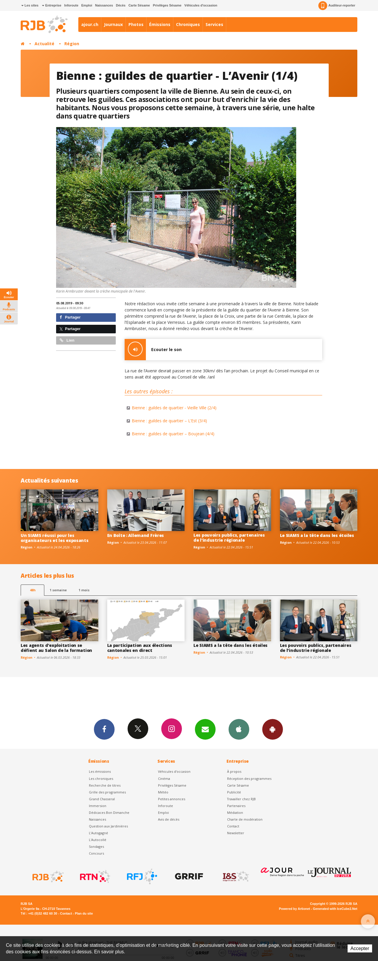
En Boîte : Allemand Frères (135, 535)
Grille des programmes (107, 792)
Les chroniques (101, 778)
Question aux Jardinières (108, 826)
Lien (67, 340)
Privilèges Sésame (167, 5)
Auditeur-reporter (336, 5)
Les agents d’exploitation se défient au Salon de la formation (56, 647)
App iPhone (239, 729)
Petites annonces (171, 799)
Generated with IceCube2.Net (335, 908)
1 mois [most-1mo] (84, 590)
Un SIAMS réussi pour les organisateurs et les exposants (55, 538)
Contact (233, 826)
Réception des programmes (249, 778)
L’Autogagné (98, 833)
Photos (136, 24)
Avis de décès (168, 819)
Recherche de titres (104, 785)
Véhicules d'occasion (200, 5)
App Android (272, 729)
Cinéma (164, 778)
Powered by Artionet (294, 908)
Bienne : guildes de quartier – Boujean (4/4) (173, 433)
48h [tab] (32, 590)
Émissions (159, 24)
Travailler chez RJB (241, 799)
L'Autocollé (97, 840)
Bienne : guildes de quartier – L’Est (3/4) (169, 420)
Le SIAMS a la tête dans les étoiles (317, 535)
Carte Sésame (139, 5)
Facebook (104, 729)
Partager (70, 317)
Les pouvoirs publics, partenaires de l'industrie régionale (229, 537)
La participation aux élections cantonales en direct (139, 647)
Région (71, 43)
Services (214, 24)
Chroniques (188, 24)
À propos (234, 771)
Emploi (86, 5)
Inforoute (71, 5)
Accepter (360, 948)
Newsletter (235, 833)
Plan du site (84, 913)
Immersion (97, 806)
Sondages (96, 846)
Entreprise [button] (51, 5)
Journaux (113, 24)
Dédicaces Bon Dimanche (109, 812)
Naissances (104, 5)
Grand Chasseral (102, 799)
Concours (96, 853)
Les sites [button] (29, 5)
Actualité (44, 43)
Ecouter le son (153, 349)
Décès (121, 5)
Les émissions (100, 771)
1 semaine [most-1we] (58, 590)
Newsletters (205, 729)
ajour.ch (89, 24)
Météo (163, 792)
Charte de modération (245, 819)
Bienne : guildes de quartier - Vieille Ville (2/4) (174, 407)
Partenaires (236, 806)
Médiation (235, 812)
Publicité (234, 792)
